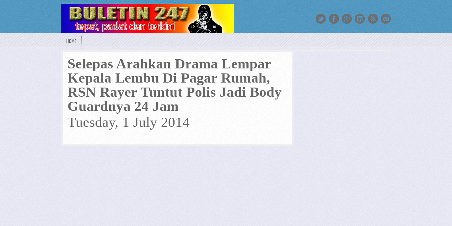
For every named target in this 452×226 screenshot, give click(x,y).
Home (71, 40)
